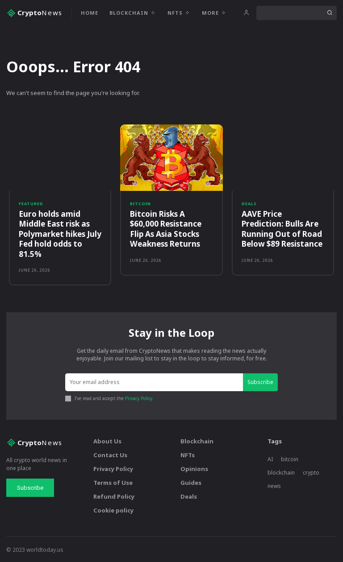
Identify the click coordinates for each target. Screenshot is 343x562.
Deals (249, 204)
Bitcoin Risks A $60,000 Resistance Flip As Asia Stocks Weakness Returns (165, 228)
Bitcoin (140, 204)
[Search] (329, 13)
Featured (31, 204)
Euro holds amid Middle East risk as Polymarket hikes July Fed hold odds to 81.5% (59, 233)
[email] (154, 381)
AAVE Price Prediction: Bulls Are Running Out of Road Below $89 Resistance (283, 228)
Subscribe (260, 381)
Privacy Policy (138, 398)
